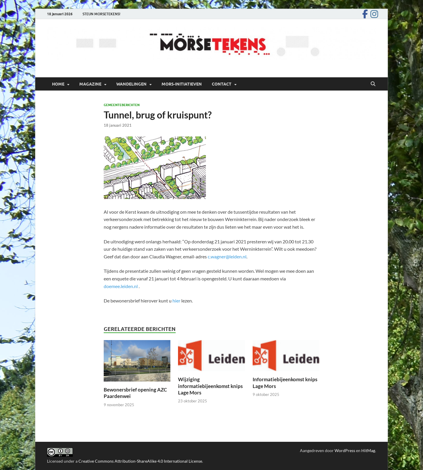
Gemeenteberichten (122, 105)
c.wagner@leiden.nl (227, 256)
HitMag (368, 450)
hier (176, 300)
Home (58, 84)
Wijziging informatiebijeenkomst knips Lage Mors (210, 385)
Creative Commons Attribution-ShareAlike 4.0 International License (140, 461)
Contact (221, 84)
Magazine (90, 84)
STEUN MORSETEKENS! (101, 14)
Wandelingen (131, 84)
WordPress (345, 450)
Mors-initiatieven (182, 84)
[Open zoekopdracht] (373, 84)
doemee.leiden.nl (121, 286)
